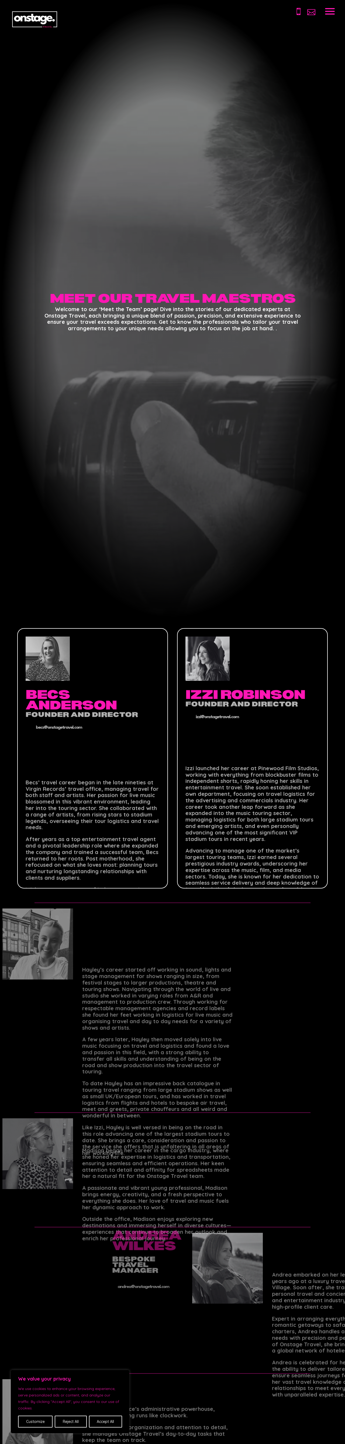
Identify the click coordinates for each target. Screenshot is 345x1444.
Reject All (71, 1421)
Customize (35, 1421)
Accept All (105, 1421)
